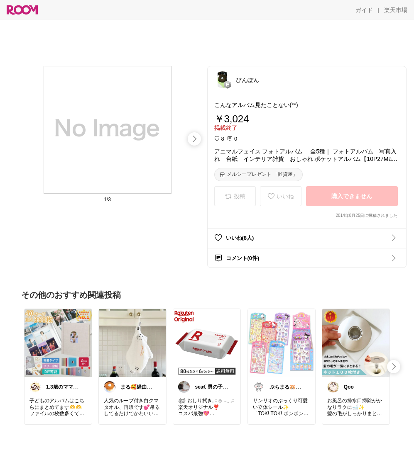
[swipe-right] (194, 139)
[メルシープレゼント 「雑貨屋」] (258, 174)
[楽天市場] (395, 10)
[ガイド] (364, 10)
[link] (58, 342)
